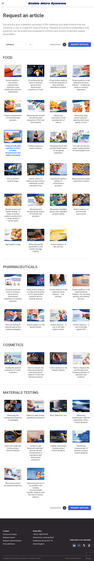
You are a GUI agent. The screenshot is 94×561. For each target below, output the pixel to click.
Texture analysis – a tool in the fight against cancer (58, 327)
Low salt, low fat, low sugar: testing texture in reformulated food (81, 148)
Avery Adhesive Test (58, 415)
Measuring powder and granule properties (13, 484)
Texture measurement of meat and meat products (13, 117)
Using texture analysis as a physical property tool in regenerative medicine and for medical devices (36, 294)
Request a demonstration (12, 541)
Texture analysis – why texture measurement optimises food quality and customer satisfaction (13, 86)
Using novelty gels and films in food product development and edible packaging (13, 150)
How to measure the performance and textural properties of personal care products (81, 372)
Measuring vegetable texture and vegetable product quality (58, 211)
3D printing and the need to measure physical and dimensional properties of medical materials (13, 295)
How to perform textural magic (13, 180)
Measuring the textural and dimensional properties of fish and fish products (36, 118)
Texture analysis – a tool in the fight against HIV (81, 327)
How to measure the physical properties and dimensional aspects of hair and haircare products (36, 372)
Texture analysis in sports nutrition (35, 147)
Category (10, 44)
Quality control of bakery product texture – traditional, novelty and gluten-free (36, 182)
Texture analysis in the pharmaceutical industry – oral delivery (58, 293)
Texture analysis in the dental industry (36, 326)
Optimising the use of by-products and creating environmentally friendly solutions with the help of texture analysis (36, 490)
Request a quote (9, 537)
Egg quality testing (13, 244)
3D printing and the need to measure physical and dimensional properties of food (35, 85)
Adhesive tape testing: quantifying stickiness (36, 416)
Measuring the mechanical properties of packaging (13, 417)
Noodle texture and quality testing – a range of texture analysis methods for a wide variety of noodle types (12, 215)
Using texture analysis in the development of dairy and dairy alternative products (58, 83)
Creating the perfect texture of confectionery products (58, 182)
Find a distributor (9, 544)
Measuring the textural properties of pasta (81, 180)
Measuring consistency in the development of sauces (58, 118)
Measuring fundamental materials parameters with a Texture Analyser (81, 418)
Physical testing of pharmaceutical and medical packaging (13, 327)
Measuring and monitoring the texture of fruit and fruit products (35, 212)
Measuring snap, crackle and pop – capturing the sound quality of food (81, 118)
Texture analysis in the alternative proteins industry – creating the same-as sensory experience (81, 85)
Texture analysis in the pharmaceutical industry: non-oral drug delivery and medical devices (81, 294)
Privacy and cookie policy (73, 558)
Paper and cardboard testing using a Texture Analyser (13, 448)
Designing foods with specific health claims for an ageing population (58, 149)
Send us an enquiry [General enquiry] (10, 534)
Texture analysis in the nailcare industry (58, 369)
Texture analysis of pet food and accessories (81, 211)
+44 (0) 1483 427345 (40, 534)
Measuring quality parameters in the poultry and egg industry (36, 247)
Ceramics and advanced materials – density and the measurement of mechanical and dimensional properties (35, 453)
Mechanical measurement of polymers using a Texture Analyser (81, 449)
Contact (6, 531)
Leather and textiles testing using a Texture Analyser (58, 448)
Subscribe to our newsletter (80, 540)
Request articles (79, 44)
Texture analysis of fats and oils (58, 245)
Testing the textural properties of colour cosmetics (13, 370)
